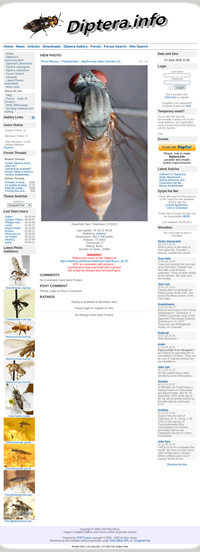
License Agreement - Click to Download (177, 206)
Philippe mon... (13, 222)
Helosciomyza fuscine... (19, 336)
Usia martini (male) (19, 416)
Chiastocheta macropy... (19, 319)
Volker (8, 216)
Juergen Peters (14, 219)
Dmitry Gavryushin (169, 241)
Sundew (163, 381)
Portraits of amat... (16, 182)
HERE (186, 216)
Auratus (9, 231)
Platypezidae (70, 61)
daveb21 (10, 239)
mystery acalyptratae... (18, 174)
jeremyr (101, 233)
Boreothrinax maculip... (19, 288)
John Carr (164, 284)
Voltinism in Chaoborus (172, 174)
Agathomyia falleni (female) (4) (100, 61)
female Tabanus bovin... (19, 163)
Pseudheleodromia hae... (19, 494)
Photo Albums (50, 61)
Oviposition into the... (171, 182)
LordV (8, 225)
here (188, 106)
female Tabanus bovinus (19, 171)
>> (146, 61)
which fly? (11, 166)
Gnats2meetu (166, 304)
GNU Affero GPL (119, 540)
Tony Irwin (164, 258)
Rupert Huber (13, 228)
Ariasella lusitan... (15, 188)
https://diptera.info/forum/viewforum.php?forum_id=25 (94, 261)
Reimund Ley (13, 233)
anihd (8, 242)
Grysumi (8, 147)
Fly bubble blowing (16, 185)
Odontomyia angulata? (18, 168)
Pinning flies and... (16, 191)
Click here (170, 97)
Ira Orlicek (11, 236)
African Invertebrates (171, 185)
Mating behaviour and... (173, 180)
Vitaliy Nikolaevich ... (171, 177)
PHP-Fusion (84, 537)
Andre (161, 344)
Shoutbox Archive (177, 464)
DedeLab (163, 333)
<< (140, 61)
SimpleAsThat (142, 540)
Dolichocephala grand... (19, 442)
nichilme (163, 410)
